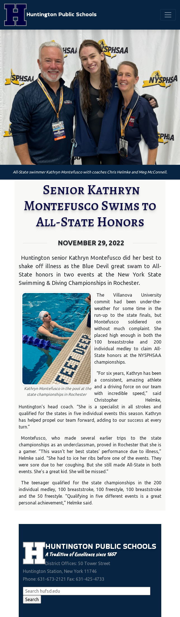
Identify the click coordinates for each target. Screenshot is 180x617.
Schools (139, 546)
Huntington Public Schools (50, 15)
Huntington (70, 546)
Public (109, 546)
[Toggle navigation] (168, 14)
